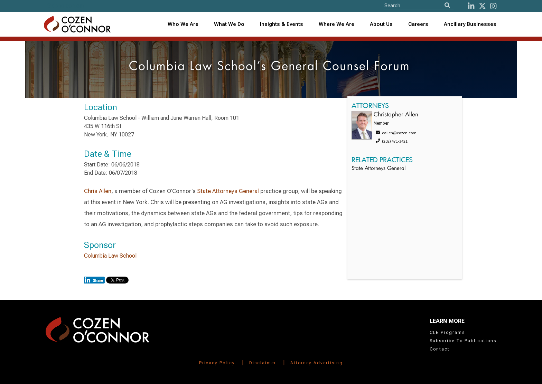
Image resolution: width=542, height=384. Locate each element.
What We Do (229, 24)
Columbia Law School (110, 255)
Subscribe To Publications (463, 340)
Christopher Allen (396, 115)
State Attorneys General (228, 191)
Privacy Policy (217, 363)
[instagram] (493, 6)
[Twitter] (482, 6)
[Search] (447, 5)
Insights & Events (281, 24)
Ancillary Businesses (470, 24)
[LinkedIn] (471, 6)
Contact (440, 349)
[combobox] (281, 24)
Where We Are (336, 24)
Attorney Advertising (316, 363)
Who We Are (183, 24)
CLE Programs (447, 332)
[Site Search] (419, 5)
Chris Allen (97, 191)
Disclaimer (262, 363)
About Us (381, 24)
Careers (418, 24)
